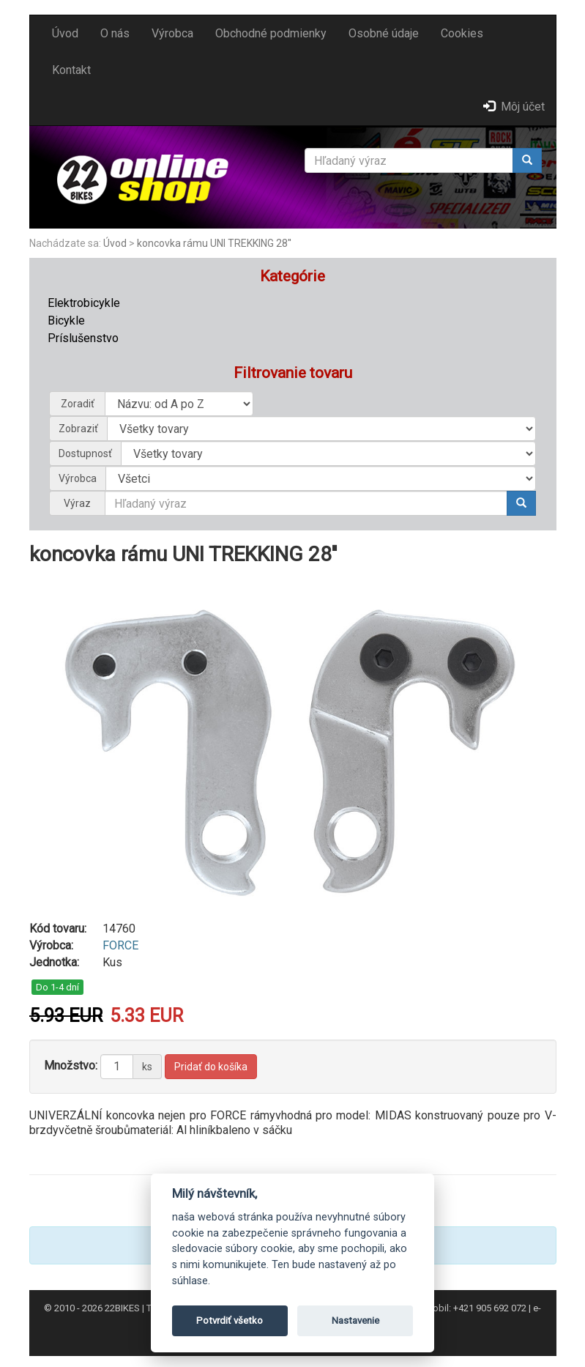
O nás (115, 33)
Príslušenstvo (83, 338)
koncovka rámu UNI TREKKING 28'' (214, 243)
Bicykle (66, 320)
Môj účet (514, 107)
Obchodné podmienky (271, 33)
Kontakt (71, 70)
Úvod (65, 33)
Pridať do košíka (210, 1067)
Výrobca (172, 33)
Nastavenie (355, 1320)
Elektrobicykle (84, 303)
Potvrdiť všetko (229, 1320)
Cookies (462, 33)
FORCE (120, 945)
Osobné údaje (384, 33)
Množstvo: (70, 1066)
